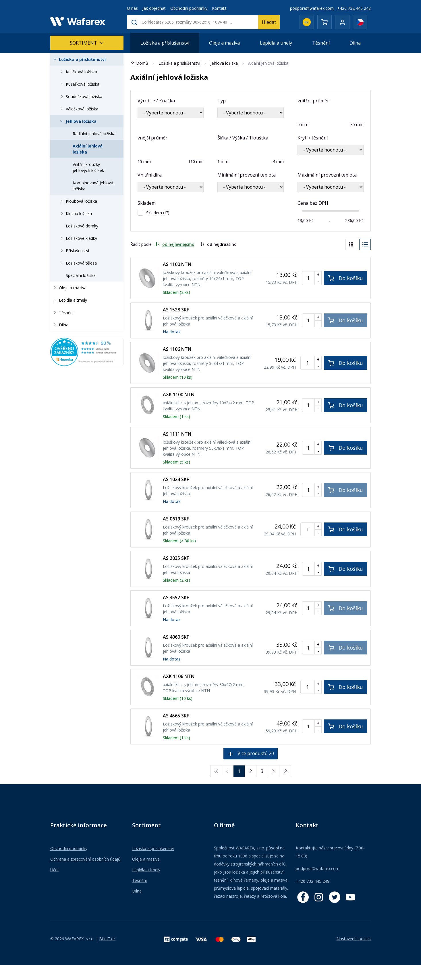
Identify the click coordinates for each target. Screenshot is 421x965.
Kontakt (219, 8)
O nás (132, 8)
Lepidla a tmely (276, 43)
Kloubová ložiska (77, 201)
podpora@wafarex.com (312, 8)
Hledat (269, 22)
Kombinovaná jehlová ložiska (93, 186)
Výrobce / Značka (156, 100)
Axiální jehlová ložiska (88, 149)
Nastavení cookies (354, 938)
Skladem (147, 203)
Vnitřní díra (150, 175)
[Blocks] (351, 244)
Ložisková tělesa (77, 263)
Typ (221, 100)
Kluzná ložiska (75, 213)
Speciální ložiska (81, 275)
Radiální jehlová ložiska (94, 133)
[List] (365, 244)
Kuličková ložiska (77, 71)
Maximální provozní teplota (327, 175)
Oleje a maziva (224, 43)
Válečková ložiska (78, 108)
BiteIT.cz (107, 938)
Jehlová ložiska (77, 121)
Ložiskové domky (82, 226)
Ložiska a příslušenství (164, 43)
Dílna (355, 43)
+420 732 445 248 (354, 8)
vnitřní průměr (313, 100)
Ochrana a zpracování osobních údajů (85, 859)
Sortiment (87, 43)
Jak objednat (154, 8)
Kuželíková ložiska (79, 84)
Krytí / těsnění (313, 138)
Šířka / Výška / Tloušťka (242, 138)
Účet (54, 869)
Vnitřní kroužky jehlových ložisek (88, 167)
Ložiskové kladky (77, 238)
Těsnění (321, 43)
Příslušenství (73, 250)
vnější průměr (152, 138)
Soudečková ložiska (80, 96)
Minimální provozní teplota (246, 175)
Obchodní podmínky (188, 8)
